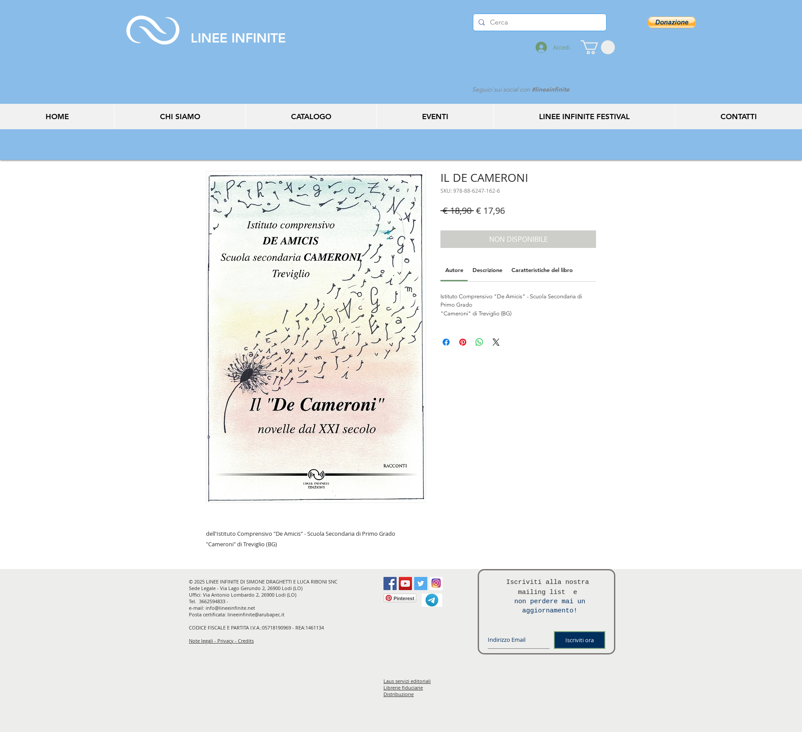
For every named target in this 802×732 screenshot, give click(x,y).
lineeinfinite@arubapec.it (255, 614)
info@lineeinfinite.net (230, 608)
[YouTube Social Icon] (405, 583)
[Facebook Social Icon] (390, 583)
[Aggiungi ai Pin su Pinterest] (463, 342)
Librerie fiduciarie (403, 687)
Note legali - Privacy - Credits (221, 640)
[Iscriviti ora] (579, 640)
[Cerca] (539, 22)
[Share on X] (496, 342)
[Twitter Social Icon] (420, 583)
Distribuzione (398, 694)
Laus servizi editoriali (407, 681)
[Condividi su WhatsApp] (479, 342)
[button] (598, 47)
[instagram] (436, 583)
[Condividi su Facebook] (446, 342)
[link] (454, 269)
